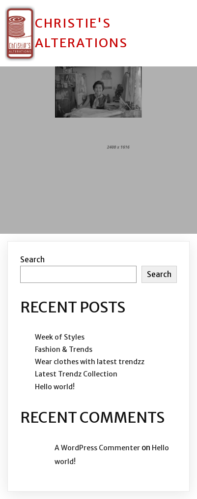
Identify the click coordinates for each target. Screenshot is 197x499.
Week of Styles (59, 337)
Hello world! (55, 386)
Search (32, 259)
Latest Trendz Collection (76, 374)
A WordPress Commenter (97, 447)
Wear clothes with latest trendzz (89, 361)
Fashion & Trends (63, 349)
